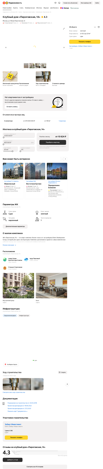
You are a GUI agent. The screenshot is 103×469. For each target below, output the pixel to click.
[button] (59, 2)
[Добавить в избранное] (98, 27)
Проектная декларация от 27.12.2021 (19, 408)
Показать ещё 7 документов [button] (17, 411)
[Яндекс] (4, 3)
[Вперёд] (64, 47)
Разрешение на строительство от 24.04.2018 (22, 403)
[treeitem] (7, 8)
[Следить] (62, 372)
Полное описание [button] (9, 245)
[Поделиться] (94, 27)
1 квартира (62, 121)
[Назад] (6, 47)
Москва (5, 21)
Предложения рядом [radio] (10, 315)
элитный (83, 31)
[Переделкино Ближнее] (57, 171)
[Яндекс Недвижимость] (13, 3)
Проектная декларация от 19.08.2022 (20, 406)
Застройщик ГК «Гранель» (11, 181)
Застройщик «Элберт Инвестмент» (80, 46)
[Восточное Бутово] (35, 171)
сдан (81, 36)
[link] (97, 2)
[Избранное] (55, 2)
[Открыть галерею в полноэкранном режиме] (64, 29)
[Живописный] (13, 171)
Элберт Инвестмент (13, 424)
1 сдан (71, 48)
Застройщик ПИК (31, 181)
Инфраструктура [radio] (24, 315)
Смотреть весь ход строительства (14, 392)
